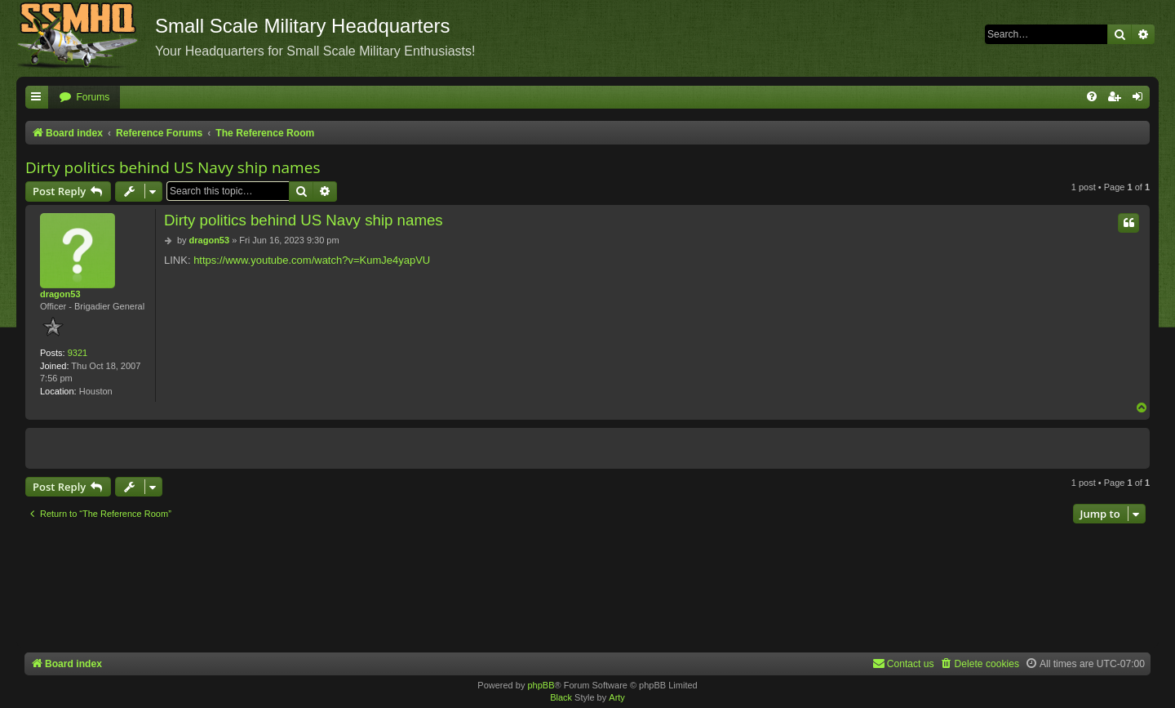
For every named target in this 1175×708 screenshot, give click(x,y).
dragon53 (60, 294)
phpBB (540, 685)
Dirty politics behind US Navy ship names (172, 167)
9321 (77, 353)
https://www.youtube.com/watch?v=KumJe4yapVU (311, 260)
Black (561, 697)
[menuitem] (84, 98)
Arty (617, 697)
